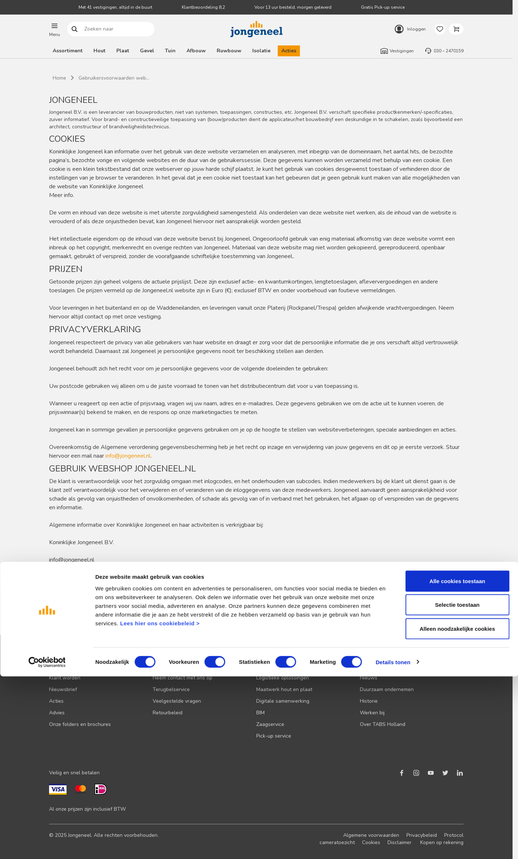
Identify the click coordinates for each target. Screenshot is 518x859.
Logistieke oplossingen (282, 677)
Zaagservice (270, 724)
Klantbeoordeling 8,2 (203, 7)
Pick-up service (273, 735)
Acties (288, 50)
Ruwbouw (229, 50)
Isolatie (261, 50)
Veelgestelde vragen (177, 701)
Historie (369, 701)
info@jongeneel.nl (127, 456)
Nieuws (368, 677)
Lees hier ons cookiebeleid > (160, 806)
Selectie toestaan (457, 787)
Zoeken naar (74, 29)
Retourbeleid (167, 712)
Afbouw (196, 50)
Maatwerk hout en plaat (284, 689)
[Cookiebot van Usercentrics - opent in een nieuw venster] (47, 844)
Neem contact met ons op (182, 677)
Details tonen (393, 845)
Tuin (170, 50)
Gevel (147, 50)
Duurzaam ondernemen (387, 689)
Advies (57, 712)
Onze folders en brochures (80, 724)
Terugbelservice (171, 689)
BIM (260, 712)
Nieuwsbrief (63, 689)
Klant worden (64, 677)
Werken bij (372, 712)
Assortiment (68, 50)
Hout (99, 50)
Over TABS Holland (382, 724)
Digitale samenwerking (282, 701)
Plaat (122, 50)
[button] (54, 29)
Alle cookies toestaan (457, 763)
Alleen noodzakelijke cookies (457, 811)
